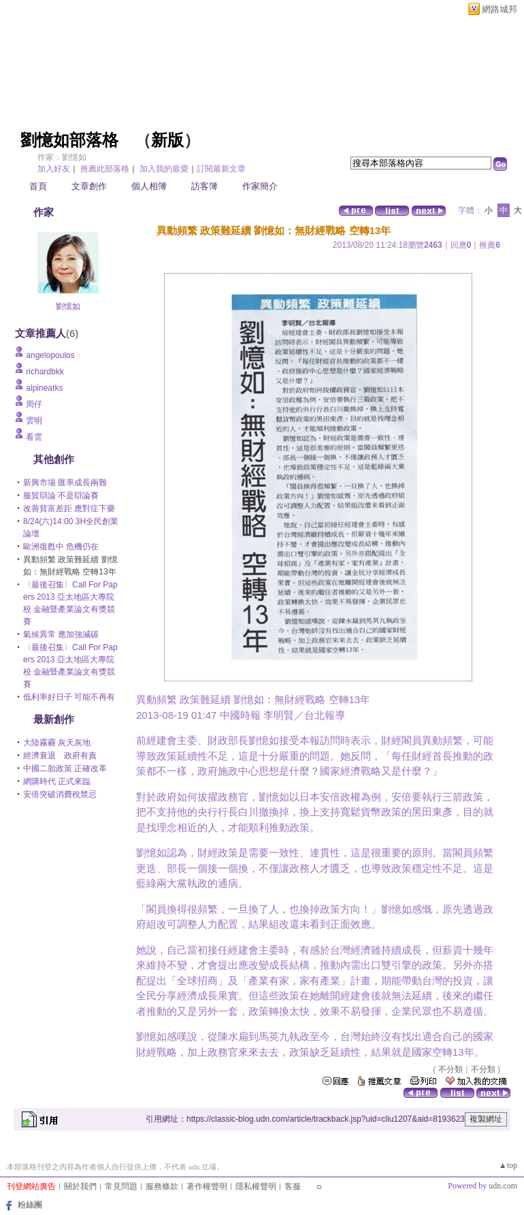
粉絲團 (30, 1205)
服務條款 (162, 1186)
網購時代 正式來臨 (57, 781)
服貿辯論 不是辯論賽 (61, 495)
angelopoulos (50, 355)
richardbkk (44, 371)
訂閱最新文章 (221, 169)
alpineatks (44, 388)
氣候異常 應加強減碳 (61, 634)
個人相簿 (149, 186)
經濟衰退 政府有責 (60, 755)
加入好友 (53, 169)
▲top (508, 1165)
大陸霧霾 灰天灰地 (57, 742)
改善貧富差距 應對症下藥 (69, 508)
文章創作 (89, 186)
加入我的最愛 (164, 169)
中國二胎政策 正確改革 (65, 768)
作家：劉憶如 (61, 157)
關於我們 (80, 1186)
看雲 (34, 437)
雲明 (34, 420)
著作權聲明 (206, 1186)
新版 (167, 140)
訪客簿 (204, 186)
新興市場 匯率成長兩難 (65, 482)
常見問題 (121, 1186)
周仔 (34, 404)
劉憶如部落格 (69, 140)
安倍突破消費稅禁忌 (60, 794)
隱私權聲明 (255, 1186)
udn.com (503, 1185)
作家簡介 (260, 186)
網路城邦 (499, 9)
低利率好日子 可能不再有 (69, 697)
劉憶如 (68, 306)
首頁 (38, 186)
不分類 (450, 1069)
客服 (292, 1186)
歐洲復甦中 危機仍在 (61, 546)
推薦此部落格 (104, 169)
